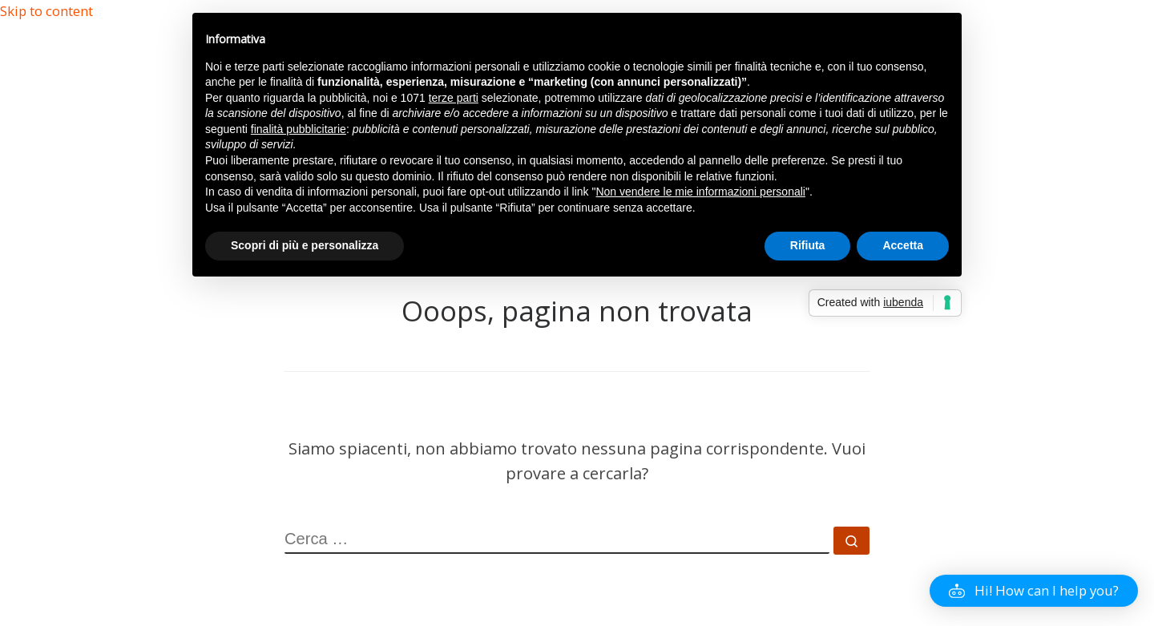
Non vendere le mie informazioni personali (700, 191)
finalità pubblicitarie (298, 129)
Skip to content (46, 11)
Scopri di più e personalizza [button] (304, 245)
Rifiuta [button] (807, 245)
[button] (1034, 591)
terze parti (453, 97)
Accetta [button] (902, 245)
